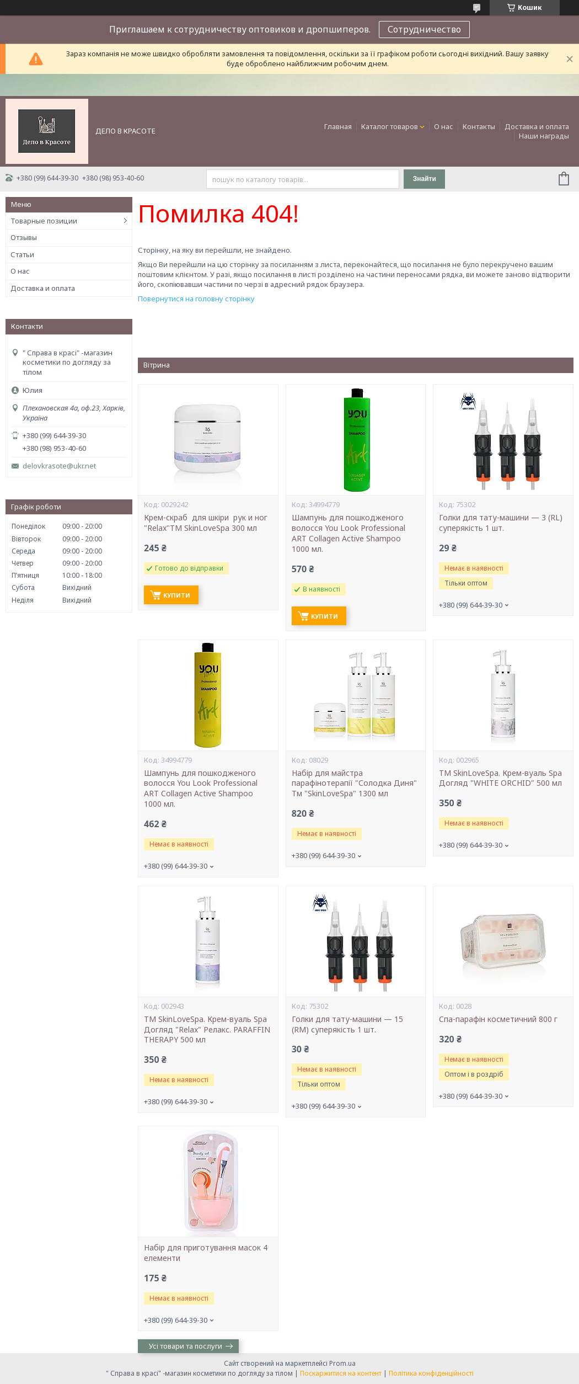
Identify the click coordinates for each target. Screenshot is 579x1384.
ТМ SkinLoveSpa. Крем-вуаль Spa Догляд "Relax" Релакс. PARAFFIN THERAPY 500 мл (207, 1029)
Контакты (479, 126)
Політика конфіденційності (431, 1373)
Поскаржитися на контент (341, 1373)
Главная (338, 126)
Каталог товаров (389, 126)
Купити (176, 595)
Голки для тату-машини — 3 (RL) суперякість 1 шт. (500, 523)
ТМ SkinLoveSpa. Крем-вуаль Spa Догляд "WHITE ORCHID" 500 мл (500, 778)
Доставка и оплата (537, 126)
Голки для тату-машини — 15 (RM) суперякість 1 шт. (347, 1024)
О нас (443, 126)
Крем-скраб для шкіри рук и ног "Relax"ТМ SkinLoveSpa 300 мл (207, 523)
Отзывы (23, 237)
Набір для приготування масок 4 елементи (205, 1253)
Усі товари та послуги (185, 1346)
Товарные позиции (43, 221)
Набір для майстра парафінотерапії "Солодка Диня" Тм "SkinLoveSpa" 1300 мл (354, 783)
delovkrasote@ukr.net (59, 466)
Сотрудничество (424, 29)
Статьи (22, 254)
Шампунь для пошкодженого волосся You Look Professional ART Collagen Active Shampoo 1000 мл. (348, 533)
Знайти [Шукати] (424, 179)
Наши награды (544, 136)
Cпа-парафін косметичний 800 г (498, 1019)
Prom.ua (342, 1363)
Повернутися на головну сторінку (196, 299)
